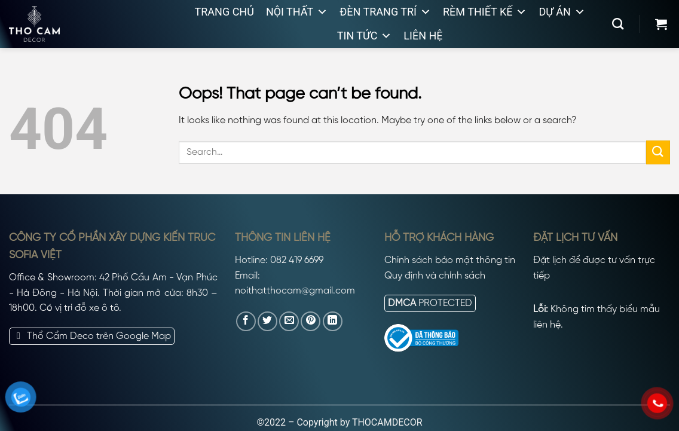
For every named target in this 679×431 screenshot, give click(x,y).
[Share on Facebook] (246, 321)
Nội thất (297, 12)
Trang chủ (224, 11)
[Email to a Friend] (289, 321)
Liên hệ (422, 35)
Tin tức (364, 36)
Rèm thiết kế (485, 12)
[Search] (617, 23)
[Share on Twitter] (267, 321)
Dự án (562, 12)
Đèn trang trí (385, 12)
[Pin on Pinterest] (310, 321)
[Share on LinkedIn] (332, 321)
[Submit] (658, 152)
